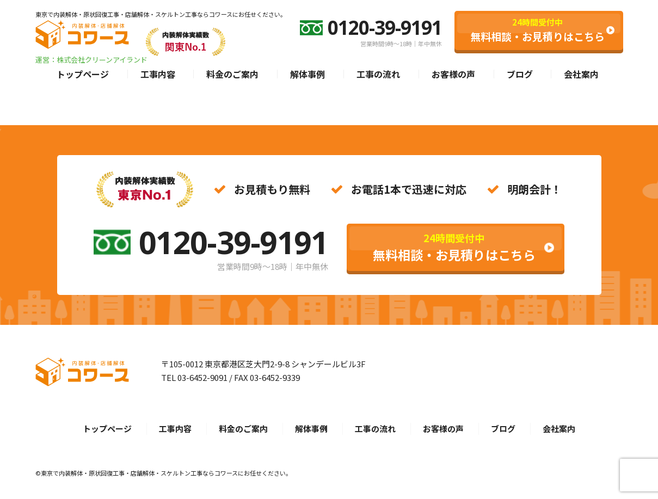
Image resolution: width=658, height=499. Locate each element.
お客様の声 (453, 74)
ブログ (520, 74)
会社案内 (581, 74)
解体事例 (307, 74)
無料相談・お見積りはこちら (537, 30)
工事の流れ (378, 74)
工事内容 (157, 74)
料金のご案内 (232, 74)
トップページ (83, 74)
